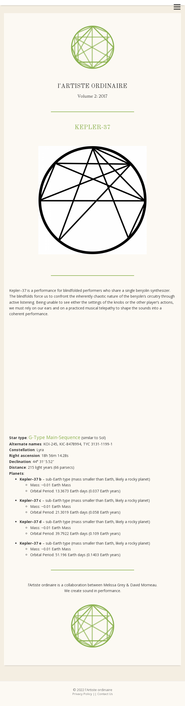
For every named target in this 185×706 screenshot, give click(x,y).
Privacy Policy (82, 694)
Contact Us (105, 694)
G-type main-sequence (54, 437)
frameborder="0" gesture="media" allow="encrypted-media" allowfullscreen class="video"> (92, 377)
